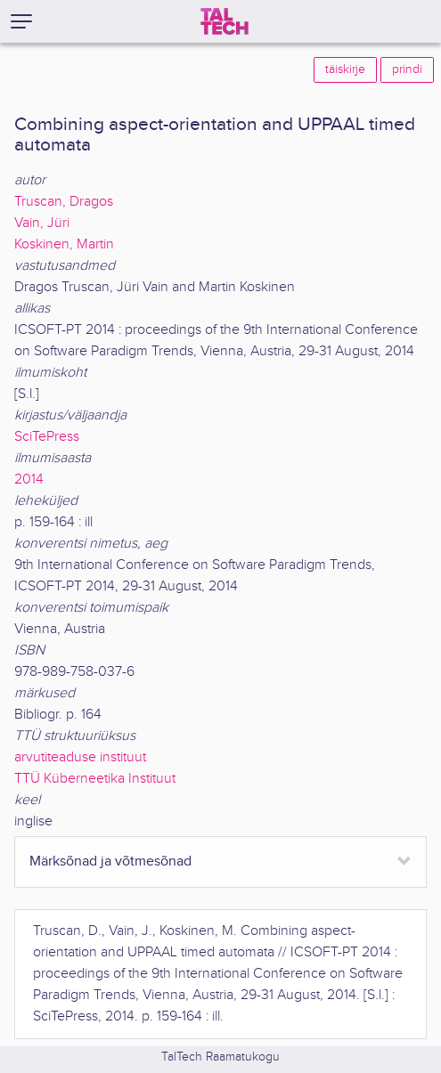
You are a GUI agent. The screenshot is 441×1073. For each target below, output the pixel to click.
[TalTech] (224, 21)
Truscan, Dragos (63, 201)
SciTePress (46, 436)
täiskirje (345, 69)
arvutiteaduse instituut (80, 757)
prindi (407, 69)
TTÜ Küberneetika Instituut (95, 778)
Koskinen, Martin (64, 244)
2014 (29, 479)
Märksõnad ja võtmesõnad (110, 861)
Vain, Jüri (41, 223)
